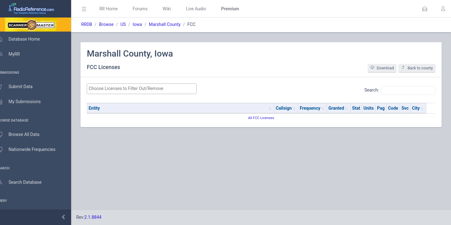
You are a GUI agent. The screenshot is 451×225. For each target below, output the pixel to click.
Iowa (146, 24)
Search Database (25, 182)
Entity (103, 108)
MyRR (14, 54)
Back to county (417, 68)
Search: (399, 90)
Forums (149, 8)
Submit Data (21, 87)
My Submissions (25, 102)
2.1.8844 (102, 217)
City (425, 108)
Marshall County (173, 24)
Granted (345, 108)
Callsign (293, 108)
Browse (115, 24)
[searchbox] (149, 88)
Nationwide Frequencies (32, 149)
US (132, 24)
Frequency (319, 108)
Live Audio (205, 8)
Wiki (176, 8)
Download (382, 68)
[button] (425, 8)
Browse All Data (24, 135)
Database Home (24, 39)
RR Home (117, 8)
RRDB (95, 24)
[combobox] (149, 88)
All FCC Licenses (265, 118)
